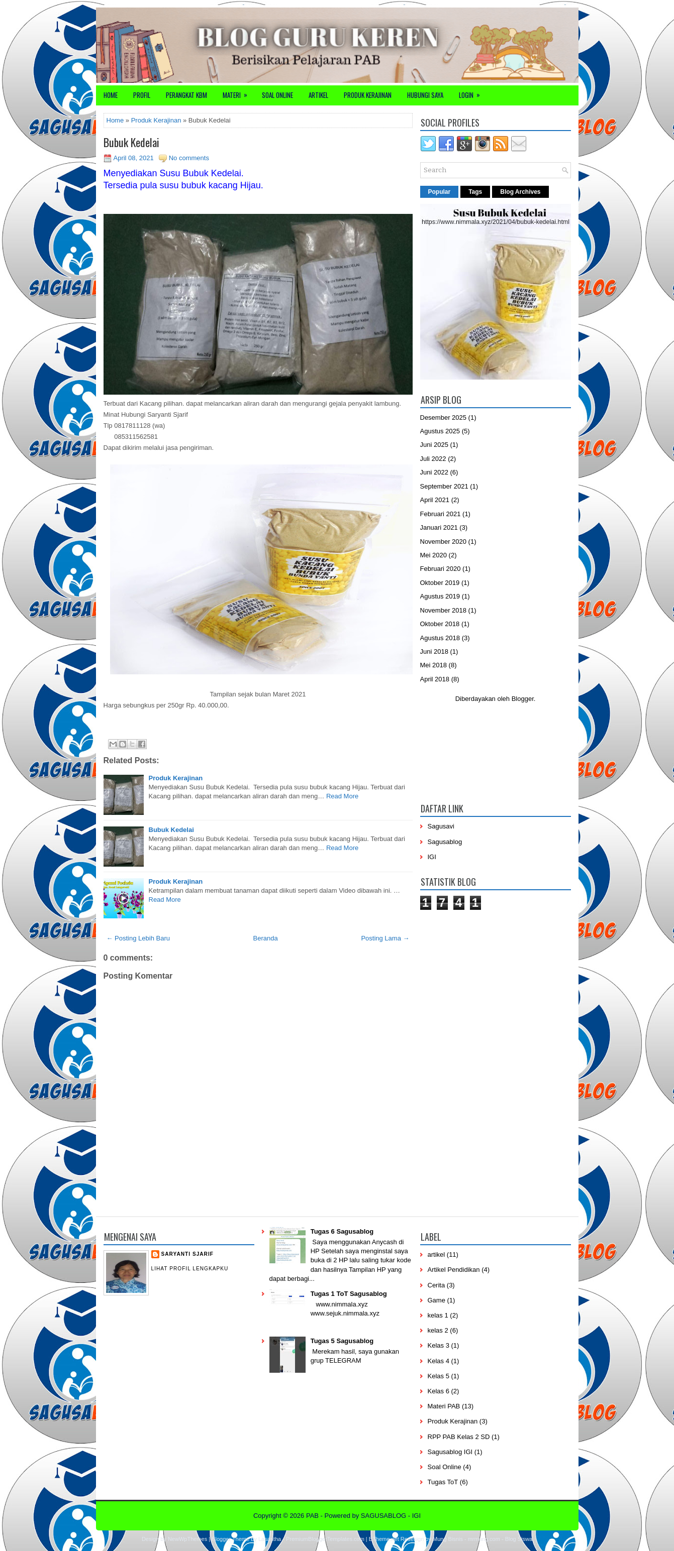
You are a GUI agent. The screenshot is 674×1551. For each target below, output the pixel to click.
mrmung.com (484, 1539)
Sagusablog (445, 842)
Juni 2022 (434, 472)
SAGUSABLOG (383, 1515)
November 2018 (443, 610)
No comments (189, 158)
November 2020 (443, 541)
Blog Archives (520, 191)
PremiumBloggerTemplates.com (325, 1539)
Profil (141, 95)
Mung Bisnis (448, 1539)
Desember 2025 (443, 417)
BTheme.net (384, 1539)
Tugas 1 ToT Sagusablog (349, 1293)
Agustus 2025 (440, 431)
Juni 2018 (434, 651)
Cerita (436, 1285)
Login (473, 92)
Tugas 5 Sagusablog (342, 1341)
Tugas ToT (443, 1482)
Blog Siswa (518, 1539)
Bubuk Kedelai (131, 142)
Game (436, 1300)
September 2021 (444, 486)
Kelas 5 (438, 1376)
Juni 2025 (434, 444)
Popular (439, 191)
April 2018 (435, 679)
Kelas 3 (438, 1345)
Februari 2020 (440, 568)
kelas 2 (438, 1330)
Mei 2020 (433, 555)
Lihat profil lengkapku (190, 1268)
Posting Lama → (385, 938)
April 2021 (435, 500)
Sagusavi (441, 826)
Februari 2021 (440, 514)
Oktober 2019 (440, 582)
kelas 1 (438, 1315)
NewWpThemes (187, 1539)
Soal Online (277, 95)
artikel (436, 1254)
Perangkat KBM (186, 95)
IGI (432, 857)
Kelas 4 (438, 1361)
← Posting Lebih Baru (138, 938)
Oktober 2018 (440, 624)
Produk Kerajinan (368, 95)
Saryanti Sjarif (187, 1254)
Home (111, 95)
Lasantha (269, 1539)
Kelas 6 (438, 1391)
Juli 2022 (433, 458)
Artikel (318, 95)
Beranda (265, 938)
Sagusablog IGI (450, 1452)
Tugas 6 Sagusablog (342, 1231)
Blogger (523, 698)
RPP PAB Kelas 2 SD (459, 1437)
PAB (312, 1515)
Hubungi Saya (425, 95)
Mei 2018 (433, 665)
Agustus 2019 (440, 596)
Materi (238, 92)
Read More (342, 796)
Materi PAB (444, 1406)
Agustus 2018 (440, 638)
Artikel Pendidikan (454, 1269)
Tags (475, 191)
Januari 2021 (439, 527)
